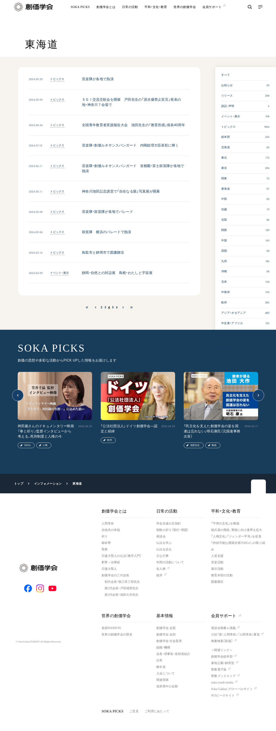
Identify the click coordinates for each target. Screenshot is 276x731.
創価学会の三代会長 (115, 575)
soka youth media (222, 682)
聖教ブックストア (223, 676)
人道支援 (217, 555)
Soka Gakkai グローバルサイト (232, 689)
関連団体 (162, 680)
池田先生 (195, 445)
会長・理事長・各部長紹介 (173, 654)
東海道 (77, 483)
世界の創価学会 (185, 15)
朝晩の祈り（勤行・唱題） (172, 530)
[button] (18, 395)
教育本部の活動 (222, 575)
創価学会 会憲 (166, 628)
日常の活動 (130, 15)
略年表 (161, 667)
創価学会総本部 (222, 656)
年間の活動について (170, 562)
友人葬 (161, 568)
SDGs (27, 445)
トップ (18, 483)
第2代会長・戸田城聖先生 (121, 588)
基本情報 (164, 615)
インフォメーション (48, 483)
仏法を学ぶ (164, 543)
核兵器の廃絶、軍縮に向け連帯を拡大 (236, 530)
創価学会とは (106, 15)
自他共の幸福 (111, 530)
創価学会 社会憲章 (169, 641)
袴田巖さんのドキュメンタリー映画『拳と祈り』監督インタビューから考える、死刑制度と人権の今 (46, 431)
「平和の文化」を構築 (225, 523)
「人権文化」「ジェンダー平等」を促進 (236, 536)
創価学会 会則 (166, 634)
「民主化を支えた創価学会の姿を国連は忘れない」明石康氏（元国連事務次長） (212, 431)
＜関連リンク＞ (222, 650)
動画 (214, 445)
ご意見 (134, 711)
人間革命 (108, 523)
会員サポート (226, 615)
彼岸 (159, 575)
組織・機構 (163, 647)
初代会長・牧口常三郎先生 (122, 581)
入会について (165, 673)
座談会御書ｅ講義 (223, 628)
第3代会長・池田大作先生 (121, 594)
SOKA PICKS (80, 15)
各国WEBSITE (111, 628)
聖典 (105, 549)
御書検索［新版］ (222, 641)
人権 (45, 445)
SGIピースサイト (223, 695)
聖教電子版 (218, 669)
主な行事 (162, 555)
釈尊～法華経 (111, 562)
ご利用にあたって (157, 711)
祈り (105, 536)
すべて (225, 74)
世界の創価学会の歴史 (117, 634)
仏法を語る (164, 549)
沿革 (159, 660)
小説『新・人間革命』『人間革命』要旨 (235, 634)
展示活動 (217, 568)
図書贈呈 (217, 581)
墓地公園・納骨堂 (222, 663)
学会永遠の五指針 (168, 523)
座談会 (161, 536)
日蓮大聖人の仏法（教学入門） (122, 555)
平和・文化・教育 (155, 15)
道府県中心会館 (167, 686)
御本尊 (106, 543)
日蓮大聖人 (109, 568)
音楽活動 (217, 562)
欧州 (109, 440)
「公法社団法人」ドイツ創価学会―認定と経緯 (129, 428)
